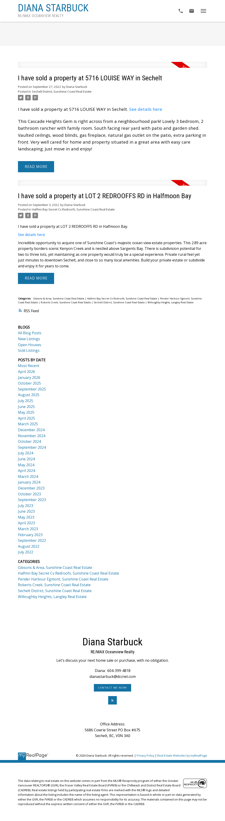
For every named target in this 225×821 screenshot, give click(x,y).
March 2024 (28, 476)
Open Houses (29, 344)
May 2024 (26, 464)
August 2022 (28, 546)
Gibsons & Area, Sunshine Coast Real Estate (59, 298)
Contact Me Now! (112, 687)
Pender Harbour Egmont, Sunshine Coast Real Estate (63, 579)
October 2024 (29, 441)
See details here (145, 109)
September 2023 (32, 499)
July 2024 (25, 453)
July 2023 (25, 505)
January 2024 (29, 482)
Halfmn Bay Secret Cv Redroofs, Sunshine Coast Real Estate (73, 209)
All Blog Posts (29, 332)
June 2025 (26, 406)
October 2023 (29, 494)
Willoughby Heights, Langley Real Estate (171, 302)
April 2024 (26, 470)
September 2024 (32, 447)
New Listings (29, 338)
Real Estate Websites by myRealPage (182, 755)
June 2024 (26, 458)
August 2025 (28, 394)
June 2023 (26, 511)
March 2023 (28, 528)
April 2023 (26, 522)
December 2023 (31, 488)
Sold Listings (29, 350)
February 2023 (30, 534)
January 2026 (29, 377)
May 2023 (26, 517)
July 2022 (25, 552)
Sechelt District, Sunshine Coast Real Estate (62, 91)
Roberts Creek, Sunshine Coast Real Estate (66, 302)
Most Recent (28, 365)
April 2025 (26, 418)
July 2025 (25, 400)
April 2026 (26, 371)
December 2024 (31, 429)
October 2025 (29, 383)
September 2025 (32, 389)
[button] (112, 687)
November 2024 (31, 435)
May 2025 (26, 412)
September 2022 (32, 540)
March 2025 (28, 423)
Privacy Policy (145, 755)
